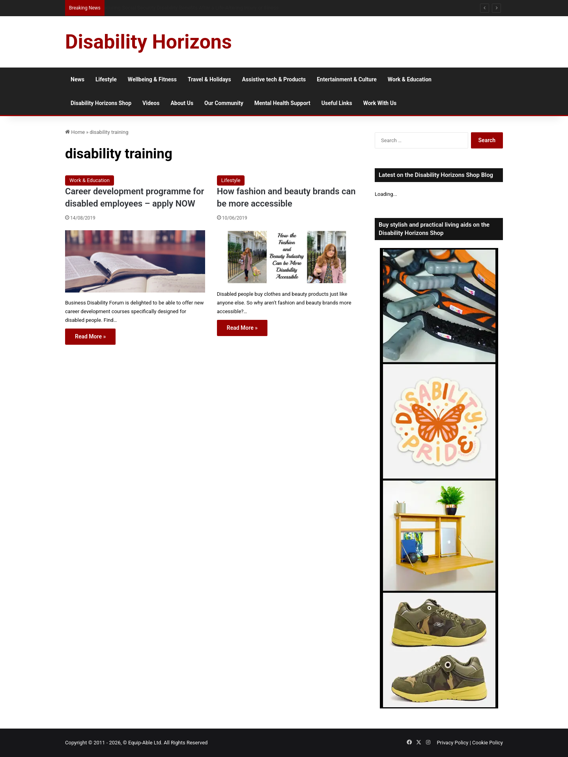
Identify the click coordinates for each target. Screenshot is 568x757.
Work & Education (410, 79)
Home (75, 132)
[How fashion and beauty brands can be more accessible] (287, 257)
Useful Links (336, 103)
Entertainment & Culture (347, 79)
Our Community (223, 103)
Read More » (90, 336)
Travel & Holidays (209, 79)
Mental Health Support (282, 103)
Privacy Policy (452, 743)
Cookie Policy (487, 743)
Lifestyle (106, 79)
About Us (181, 103)
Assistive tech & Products (274, 79)
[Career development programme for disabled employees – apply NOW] (135, 261)
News (77, 79)
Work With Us (379, 103)
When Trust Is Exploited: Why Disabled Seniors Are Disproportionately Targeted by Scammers (207, 8)
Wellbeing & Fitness (152, 79)
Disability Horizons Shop (101, 103)
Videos (150, 103)
